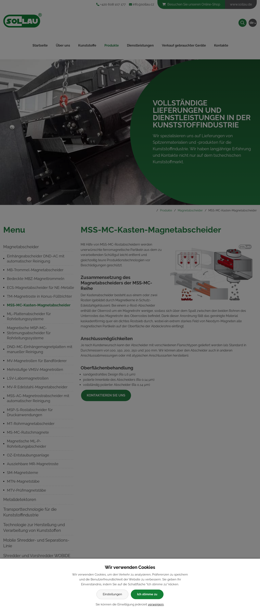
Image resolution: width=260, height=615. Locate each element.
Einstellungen (112, 594)
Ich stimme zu (147, 594)
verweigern (156, 604)
